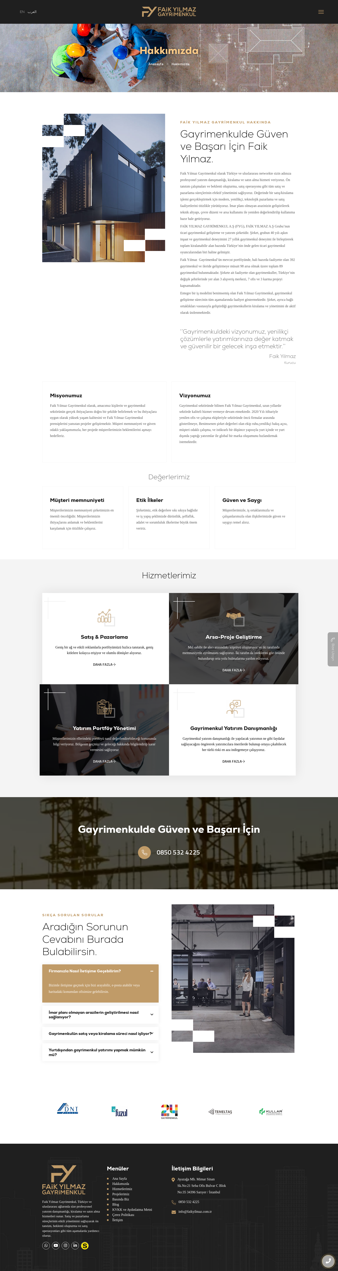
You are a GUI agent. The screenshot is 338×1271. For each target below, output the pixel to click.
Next (299, 1112)
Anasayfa (156, 63)
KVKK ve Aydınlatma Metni (132, 1209)
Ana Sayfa (119, 1178)
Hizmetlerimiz (122, 1189)
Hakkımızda (120, 1184)
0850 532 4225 (169, 852)
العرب (32, 11)
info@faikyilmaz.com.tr (195, 1211)
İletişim (117, 1220)
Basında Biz (120, 1199)
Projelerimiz (120, 1194)
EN (22, 11)
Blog (115, 1204)
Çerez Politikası (123, 1215)
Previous (39, 1112)
